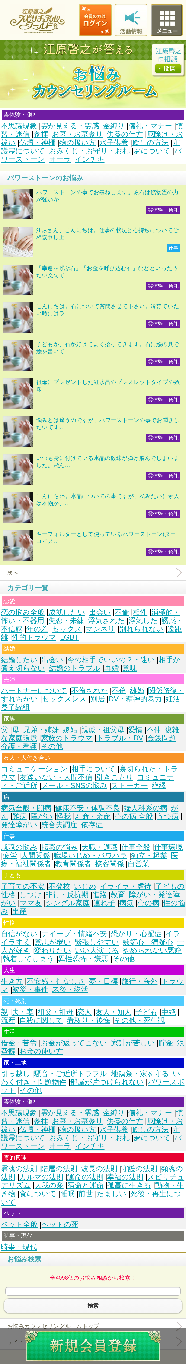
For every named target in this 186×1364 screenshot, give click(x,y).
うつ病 (168, 816)
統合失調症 (59, 825)
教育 (118, 895)
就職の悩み (19, 847)
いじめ (85, 886)
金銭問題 (161, 738)
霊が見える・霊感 (70, 126)
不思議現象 (19, 126)
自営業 (138, 864)
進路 (99, 895)
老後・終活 (70, 990)
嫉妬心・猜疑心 (148, 942)
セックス (67, 629)
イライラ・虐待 (125, 886)
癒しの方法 (150, 143)
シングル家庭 (68, 903)
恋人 (84, 1012)
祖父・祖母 (56, 1012)
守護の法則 (139, 1169)
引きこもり (114, 777)
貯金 (166, 1043)
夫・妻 (23, 1012)
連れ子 (104, 903)
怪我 (63, 816)
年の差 (37, 629)
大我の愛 (49, 1185)
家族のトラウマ (67, 738)
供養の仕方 (125, 134)
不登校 (59, 886)
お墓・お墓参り (77, 134)
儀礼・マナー (150, 126)
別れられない (141, 629)
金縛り (114, 126)
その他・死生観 (139, 1020)
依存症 (92, 825)
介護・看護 (19, 746)
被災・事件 (30, 990)
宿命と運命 (85, 1185)
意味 (129, 668)
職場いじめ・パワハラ (90, 855)
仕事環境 (168, 847)
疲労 (10, 855)
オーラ (60, 159)
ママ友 (31, 903)
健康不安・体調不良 (87, 808)
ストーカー (129, 785)
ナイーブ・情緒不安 (74, 934)
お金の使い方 (41, 1051)
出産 (19, 911)
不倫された (89, 691)
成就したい (66, 612)
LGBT (69, 637)
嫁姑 (70, 730)
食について (37, 1194)
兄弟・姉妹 (41, 730)
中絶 (168, 1012)
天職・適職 (100, 847)
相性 (140, 612)
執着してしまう (28, 959)
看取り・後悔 (88, 1020)
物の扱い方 (77, 143)
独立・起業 (149, 855)
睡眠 (67, 1194)
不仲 (154, 730)
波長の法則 (99, 1169)
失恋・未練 (66, 621)
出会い (100, 612)
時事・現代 (19, 1247)
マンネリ (100, 629)
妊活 (173, 699)
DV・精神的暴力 (135, 699)
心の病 (148, 903)
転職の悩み (59, 847)
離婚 (137, 691)
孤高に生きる (129, 1185)
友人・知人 (113, 1012)
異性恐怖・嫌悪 (83, 959)
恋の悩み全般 (23, 612)
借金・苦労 (19, 1043)
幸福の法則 (125, 1177)
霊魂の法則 (19, 1169)
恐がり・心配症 (136, 934)
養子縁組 (15, 707)
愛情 (135, 730)
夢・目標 (103, 981)
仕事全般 (135, 847)
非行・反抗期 (67, 895)
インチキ (90, 159)
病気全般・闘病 (26, 808)
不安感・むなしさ (56, 981)
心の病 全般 (134, 816)
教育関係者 (73, 864)
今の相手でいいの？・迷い (111, 660)
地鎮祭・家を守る (140, 1074)
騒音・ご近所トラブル (70, 1074)
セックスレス (64, 699)
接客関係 (109, 864)
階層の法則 (59, 1169)
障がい (42, 816)
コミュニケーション (34, 769)
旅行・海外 (139, 981)
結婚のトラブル (74, 668)
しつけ (30, 895)
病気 (126, 903)
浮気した (143, 621)
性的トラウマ (34, 637)
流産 (8, 1020)
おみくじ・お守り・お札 (89, 151)
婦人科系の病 (145, 808)
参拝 (41, 134)
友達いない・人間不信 (56, 777)
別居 (97, 699)
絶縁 (159, 785)
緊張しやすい (97, 942)
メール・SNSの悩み (74, 785)
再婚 (111, 668)
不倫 (122, 612)
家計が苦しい (133, 1043)
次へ (13, 573)
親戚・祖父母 (102, 730)
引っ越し (15, 1074)
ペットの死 (60, 1224)
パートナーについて (34, 691)
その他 (52, 746)
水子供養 (113, 143)
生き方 (12, 981)
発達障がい (19, 825)
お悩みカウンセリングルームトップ (53, 1326)
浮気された (106, 621)
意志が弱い (53, 942)
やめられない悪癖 (152, 950)
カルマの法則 (41, 1177)
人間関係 (35, 855)
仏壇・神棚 (37, 143)
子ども (146, 1012)
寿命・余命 (93, 816)
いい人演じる (97, 950)
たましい (111, 1194)
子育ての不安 (23, 886)
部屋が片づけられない (107, 1082)
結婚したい (19, 660)
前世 (85, 1194)
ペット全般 (19, 1224)
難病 (19, 816)
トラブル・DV (119, 738)
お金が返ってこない (74, 1043)
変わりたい (52, 950)
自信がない (19, 934)
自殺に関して (41, 1020)
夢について (152, 151)
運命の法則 (85, 1177)
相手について (93, 769)
